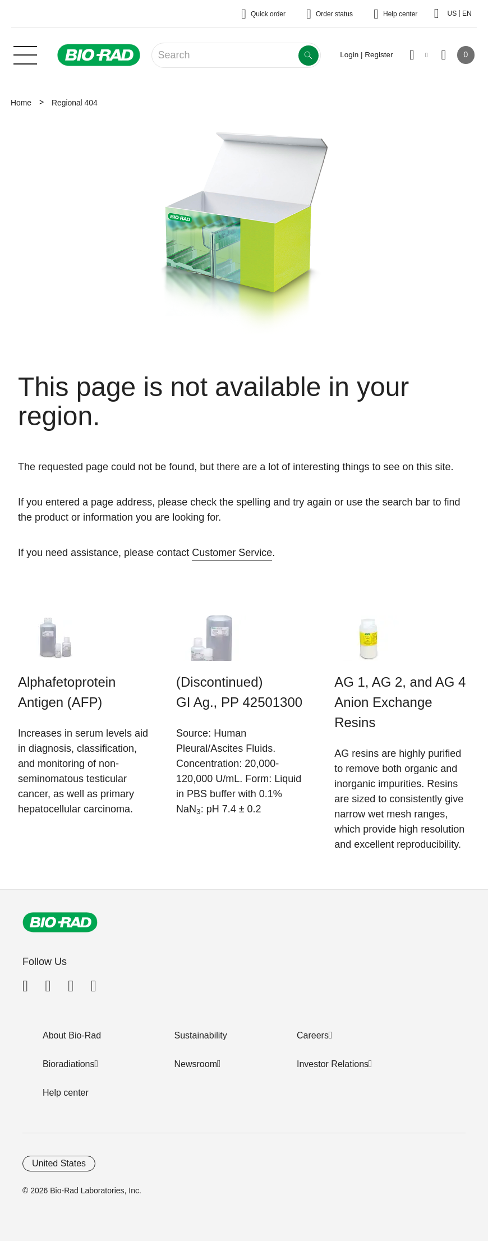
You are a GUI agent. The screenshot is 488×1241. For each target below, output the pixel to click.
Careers (313, 1035)
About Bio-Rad (72, 1035)
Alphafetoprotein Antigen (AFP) (67, 692)
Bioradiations (69, 1064)
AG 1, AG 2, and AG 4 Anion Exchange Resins (400, 702)
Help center (66, 1092)
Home (21, 102)
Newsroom (195, 1064)
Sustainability (200, 1035)
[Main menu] (25, 54)
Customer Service (232, 552)
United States (59, 1163)
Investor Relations (333, 1064)
